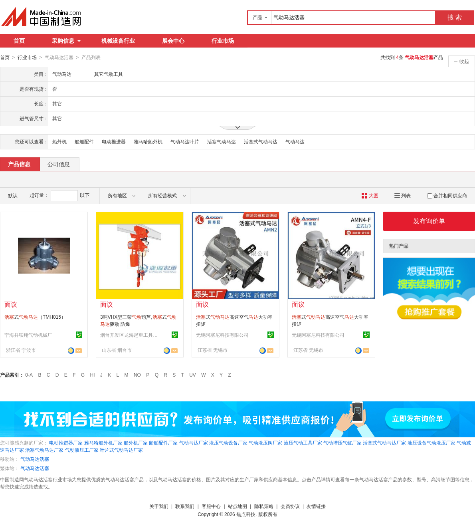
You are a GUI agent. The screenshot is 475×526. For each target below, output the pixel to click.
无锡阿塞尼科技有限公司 (222, 334)
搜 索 (454, 17)
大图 (370, 195)
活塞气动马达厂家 (44, 450)
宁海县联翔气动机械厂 (28, 334)
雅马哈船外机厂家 (103, 442)
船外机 (59, 141)
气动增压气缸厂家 (342, 442)
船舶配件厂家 (163, 442)
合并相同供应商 (447, 195)
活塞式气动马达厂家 (384, 442)
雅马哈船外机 (148, 141)
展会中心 (173, 41)
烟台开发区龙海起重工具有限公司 (130, 334)
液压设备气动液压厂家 (431, 442)
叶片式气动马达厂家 (121, 450)
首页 (19, 41)
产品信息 (19, 164)
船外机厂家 (136, 442)
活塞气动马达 (221, 141)
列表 (402, 195)
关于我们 (158, 506)
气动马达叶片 (184, 141)
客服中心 (211, 506)
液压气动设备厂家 (228, 442)
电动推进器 (114, 141)
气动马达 (295, 141)
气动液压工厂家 (82, 450)
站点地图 (237, 506)
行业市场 (223, 41)
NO (137, 374)
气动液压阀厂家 (265, 442)
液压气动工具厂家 (303, 442)
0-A (29, 374)
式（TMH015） (35, 317)
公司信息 (59, 164)
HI (92, 374)
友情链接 (316, 506)
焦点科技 (245, 514)
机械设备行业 (118, 41)
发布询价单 (429, 220)
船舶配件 (84, 141)
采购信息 (66, 41)
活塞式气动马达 (260, 141)
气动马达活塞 (34, 459)
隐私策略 (263, 506)
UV (192, 374)
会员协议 (290, 506)
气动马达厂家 (193, 442)
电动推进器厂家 (66, 442)
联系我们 (184, 506)
